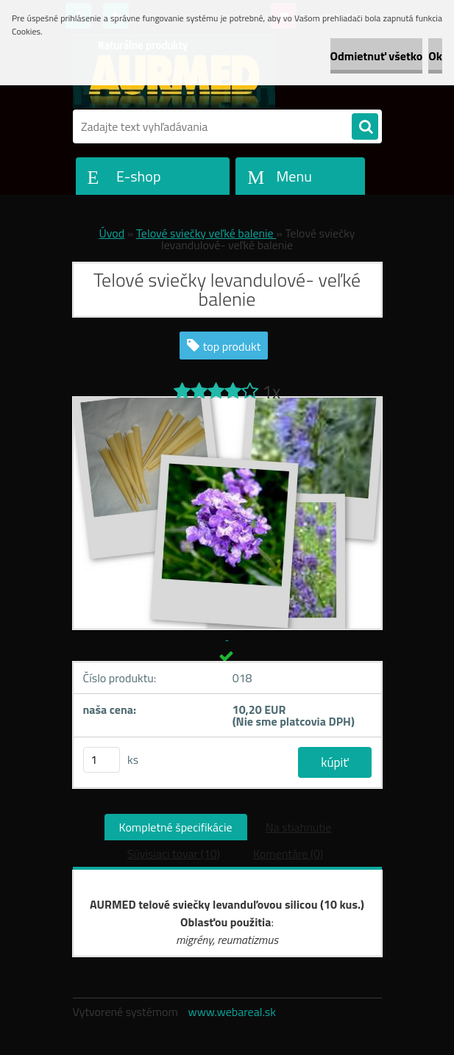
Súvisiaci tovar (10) (173, 853)
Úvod (111, 233)
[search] (365, 127)
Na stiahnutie (299, 827)
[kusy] (101, 760)
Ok (435, 56)
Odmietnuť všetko (376, 56)
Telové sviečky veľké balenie (206, 233)
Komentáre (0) (288, 853)
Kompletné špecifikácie (176, 827)
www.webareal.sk (232, 1011)
